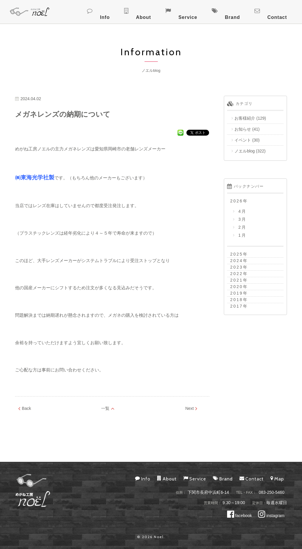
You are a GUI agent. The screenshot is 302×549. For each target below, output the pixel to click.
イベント (242, 140)
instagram (271, 515)
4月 (241, 211)
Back (24, 408)
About (186, 11)
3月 (241, 219)
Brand (250, 11)
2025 (236, 254)
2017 (236, 306)
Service (218, 11)
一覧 (107, 408)
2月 (241, 227)
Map (277, 478)
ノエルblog (244, 151)
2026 (236, 201)
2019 (236, 293)
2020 (236, 286)
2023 (236, 267)
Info (160, 11)
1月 (241, 235)
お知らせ (242, 129)
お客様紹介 (244, 118)
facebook (239, 515)
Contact (283, 11)
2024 (236, 260)
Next (191, 408)
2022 (236, 273)
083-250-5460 (271, 492)
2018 (236, 299)
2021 (236, 280)
